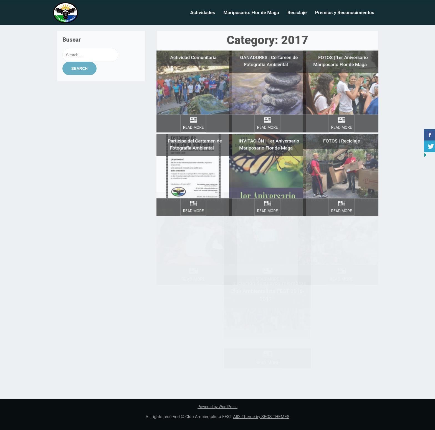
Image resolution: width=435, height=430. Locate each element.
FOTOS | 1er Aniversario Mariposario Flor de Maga (340, 53)
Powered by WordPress (217, 406)
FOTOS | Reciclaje (341, 134)
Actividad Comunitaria (193, 50)
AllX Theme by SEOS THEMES (261, 416)
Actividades (202, 12)
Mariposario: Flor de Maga (251, 12)
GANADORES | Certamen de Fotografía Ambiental (269, 53)
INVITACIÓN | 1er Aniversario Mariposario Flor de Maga (268, 137)
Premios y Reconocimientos (344, 12)
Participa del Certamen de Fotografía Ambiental (194, 137)
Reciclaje (297, 12)
